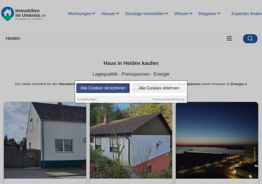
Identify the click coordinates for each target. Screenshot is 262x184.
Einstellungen (87, 100)
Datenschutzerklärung (168, 100)
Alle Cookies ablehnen (159, 88)
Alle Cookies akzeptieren (102, 88)
